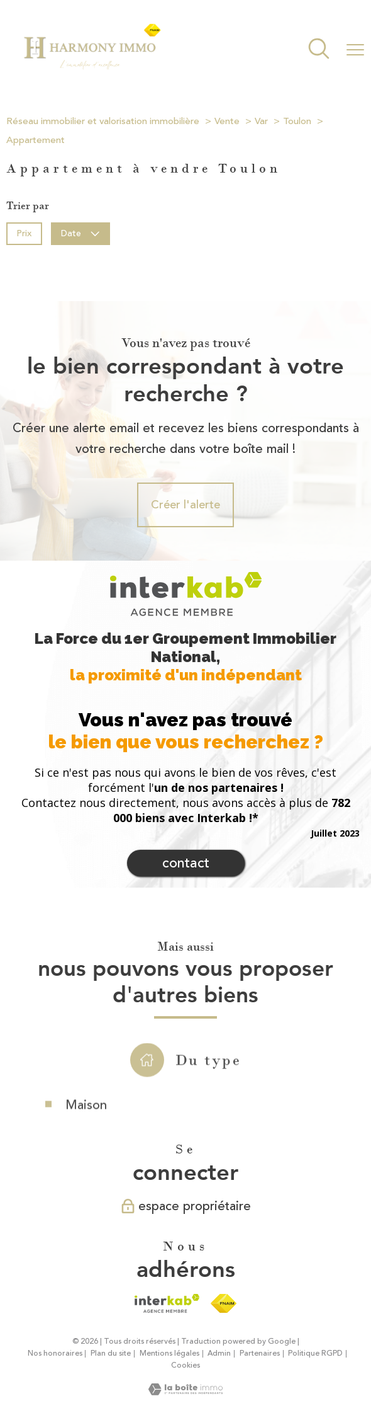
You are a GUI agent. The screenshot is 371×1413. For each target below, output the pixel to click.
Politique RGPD (315, 1353)
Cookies (185, 1365)
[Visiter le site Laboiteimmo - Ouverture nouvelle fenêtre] (185, 1391)
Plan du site (111, 1353)
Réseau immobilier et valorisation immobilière (102, 121)
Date (81, 233)
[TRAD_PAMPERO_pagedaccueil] (92, 67)
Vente (227, 121)
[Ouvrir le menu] (355, 50)
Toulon (297, 121)
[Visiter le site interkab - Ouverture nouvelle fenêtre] (167, 1303)
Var (261, 121)
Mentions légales (169, 1353)
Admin (219, 1353)
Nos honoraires (55, 1353)
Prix (23, 233)
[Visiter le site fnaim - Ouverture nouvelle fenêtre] (223, 1303)
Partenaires (260, 1353)
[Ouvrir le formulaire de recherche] (318, 50)
